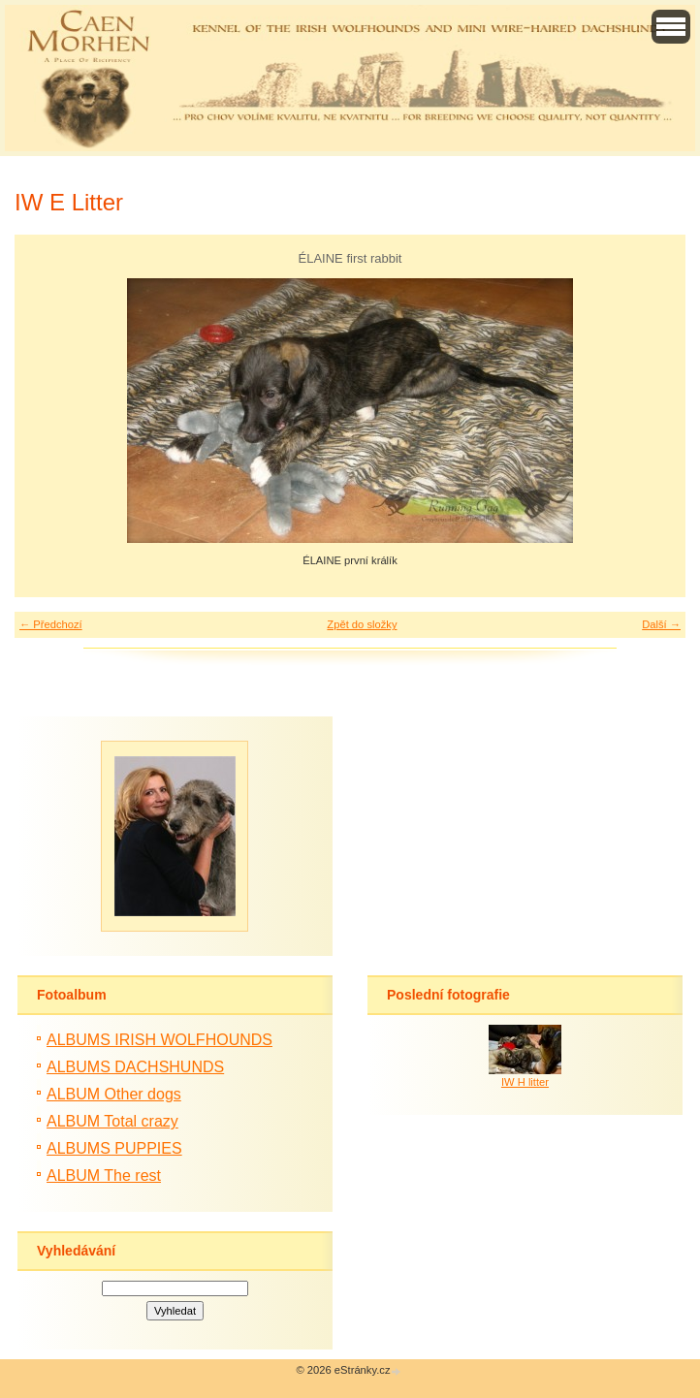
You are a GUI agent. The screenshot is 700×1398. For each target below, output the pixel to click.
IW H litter (525, 1082)
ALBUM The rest (104, 1175)
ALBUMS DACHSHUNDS (135, 1067)
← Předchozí (50, 624)
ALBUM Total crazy (112, 1121)
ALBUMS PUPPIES (114, 1148)
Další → (661, 624)
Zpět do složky (362, 624)
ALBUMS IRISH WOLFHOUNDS (159, 1040)
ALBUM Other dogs (114, 1094)
